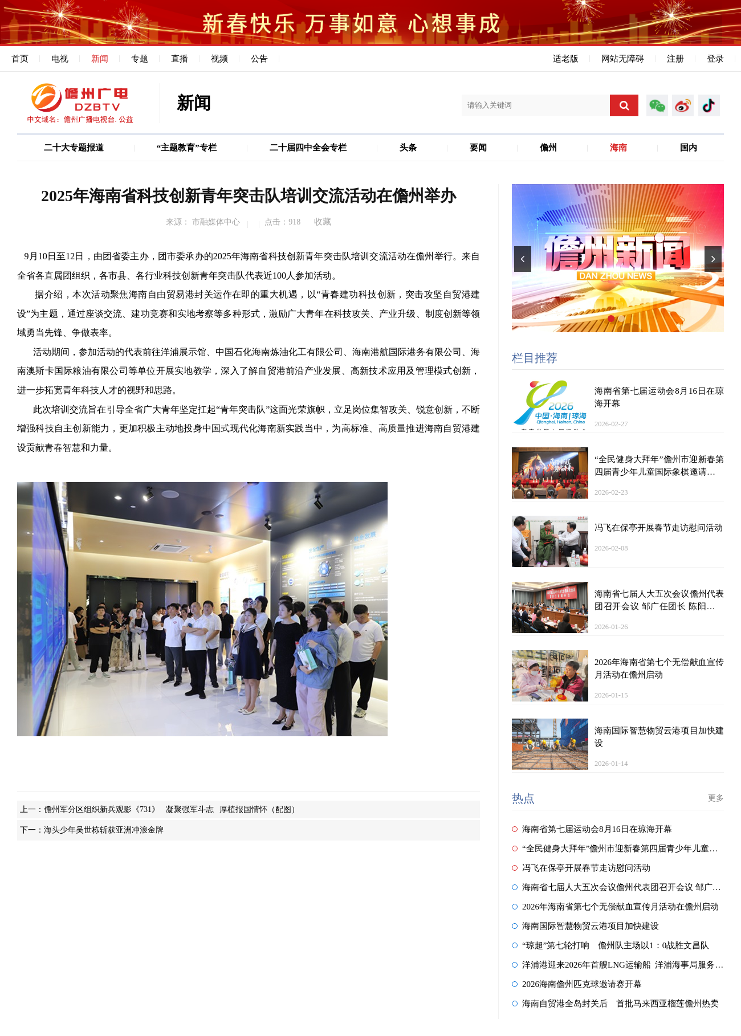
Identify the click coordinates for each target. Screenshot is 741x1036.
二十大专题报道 (74, 147)
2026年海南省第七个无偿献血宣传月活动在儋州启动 (615, 906)
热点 (523, 798)
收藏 (322, 221)
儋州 (548, 147)
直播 (179, 58)
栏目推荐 (534, 358)
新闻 (99, 58)
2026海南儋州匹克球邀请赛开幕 (577, 984)
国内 (688, 147)
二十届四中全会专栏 (308, 147)
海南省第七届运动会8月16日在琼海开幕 (592, 829)
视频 (219, 58)
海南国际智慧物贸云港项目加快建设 (585, 926)
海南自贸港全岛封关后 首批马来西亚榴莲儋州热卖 (615, 1003)
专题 (139, 58)
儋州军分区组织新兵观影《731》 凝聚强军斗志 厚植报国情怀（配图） (171, 809)
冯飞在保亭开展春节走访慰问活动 (581, 867)
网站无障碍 (622, 58)
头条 (408, 147)
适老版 (566, 58)
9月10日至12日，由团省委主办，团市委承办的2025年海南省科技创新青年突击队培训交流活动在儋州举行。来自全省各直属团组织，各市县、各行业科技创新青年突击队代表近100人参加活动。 (248, 265)
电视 (59, 58)
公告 (259, 58)
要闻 (478, 147)
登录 (715, 58)
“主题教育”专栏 (187, 147)
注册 (675, 58)
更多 (716, 798)
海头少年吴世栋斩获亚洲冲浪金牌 (104, 830)
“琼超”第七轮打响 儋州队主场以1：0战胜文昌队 (610, 945)
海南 (618, 147)
